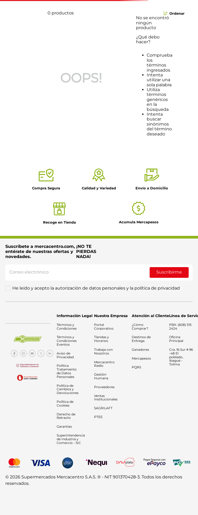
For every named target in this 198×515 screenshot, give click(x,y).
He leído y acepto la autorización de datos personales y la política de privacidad (96, 288)
